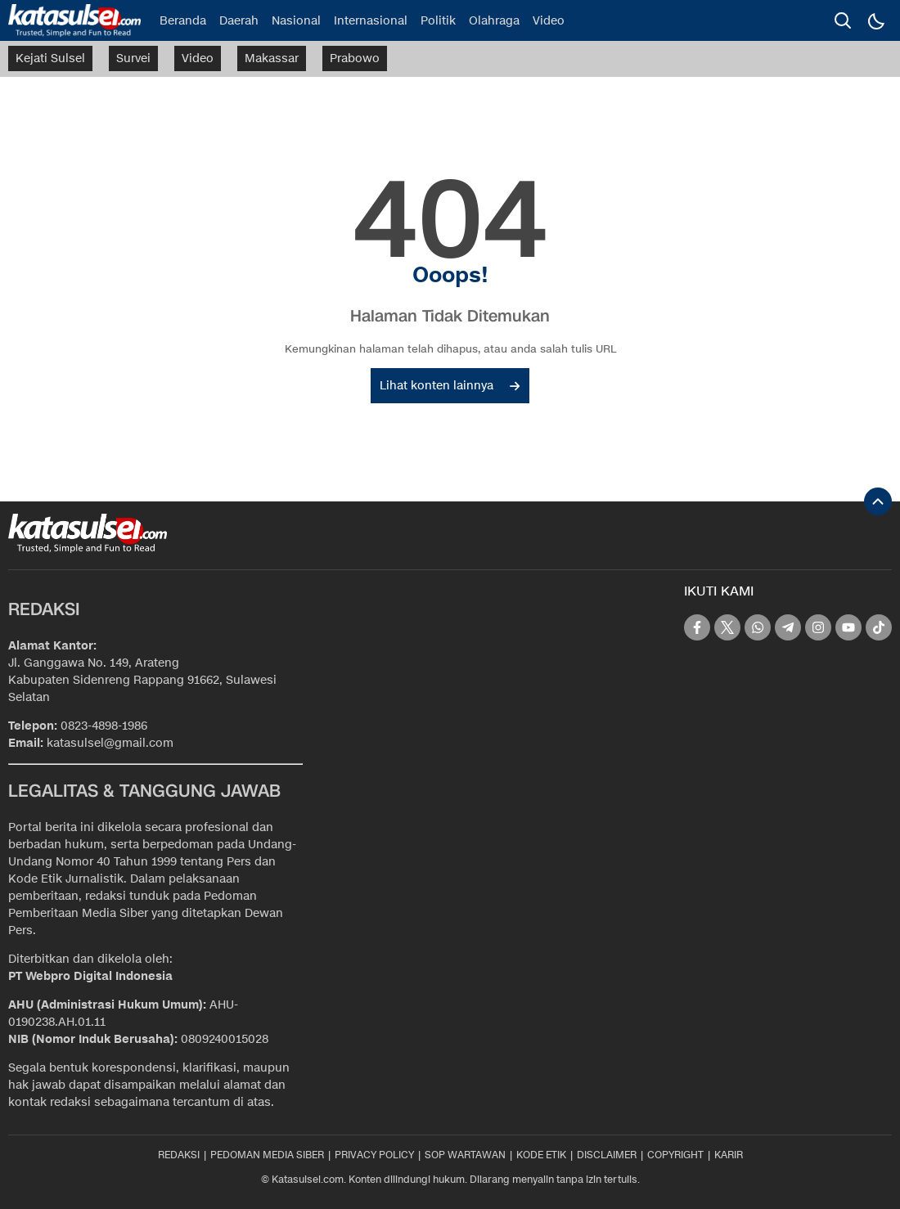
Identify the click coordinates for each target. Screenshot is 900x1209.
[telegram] (788, 627)
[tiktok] (879, 627)
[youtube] (848, 627)
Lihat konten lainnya (450, 385)
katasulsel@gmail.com (110, 743)
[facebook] (697, 627)
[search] (842, 20)
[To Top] (878, 501)
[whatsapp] (758, 627)
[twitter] (727, 627)
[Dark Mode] (875, 20)
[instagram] (818, 627)
